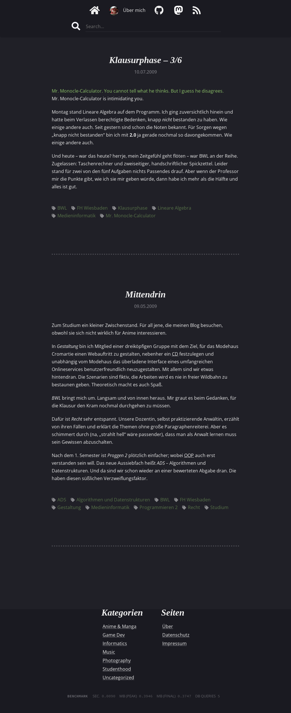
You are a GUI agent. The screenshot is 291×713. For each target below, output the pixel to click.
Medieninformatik (73, 215)
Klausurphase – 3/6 (145, 60)
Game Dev (114, 635)
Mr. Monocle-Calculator (128, 215)
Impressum (174, 643)
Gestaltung (66, 507)
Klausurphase (129, 208)
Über (167, 626)
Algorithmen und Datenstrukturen (110, 500)
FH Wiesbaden (89, 208)
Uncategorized (118, 677)
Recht (191, 507)
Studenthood (117, 669)
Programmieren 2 (156, 507)
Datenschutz (176, 635)
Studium (216, 507)
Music (109, 652)
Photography (117, 660)
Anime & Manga (119, 626)
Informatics (115, 643)
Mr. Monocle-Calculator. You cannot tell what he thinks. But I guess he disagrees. (138, 91)
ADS (59, 500)
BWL (59, 208)
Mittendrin (145, 294)
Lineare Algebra (171, 208)
